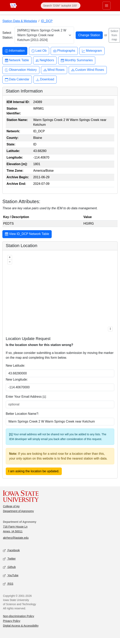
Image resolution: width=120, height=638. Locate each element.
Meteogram (92, 51)
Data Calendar (17, 79)
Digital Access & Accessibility (21, 625)
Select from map (114, 35)
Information (15, 51)
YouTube (10, 576)
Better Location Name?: (22, 413)
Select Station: (7, 35)
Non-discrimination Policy (18, 616)
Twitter (9, 559)
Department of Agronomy (18, 511)
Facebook (11, 550)
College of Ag (11, 506)
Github (9, 567)
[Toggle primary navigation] (106, 6)
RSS (8, 584)
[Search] (60, 5)
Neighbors (45, 60)
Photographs (64, 51)
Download (45, 79)
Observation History (21, 70)
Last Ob (39, 51)
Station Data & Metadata (19, 21)
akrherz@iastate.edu (16, 537)
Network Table (17, 60)
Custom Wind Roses (87, 70)
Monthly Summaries (77, 60)
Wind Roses (54, 70)
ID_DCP (47, 21)
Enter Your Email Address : (26, 396)
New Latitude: (15, 365)
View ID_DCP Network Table (27, 234)
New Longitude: (17, 379)
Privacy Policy (11, 620)
